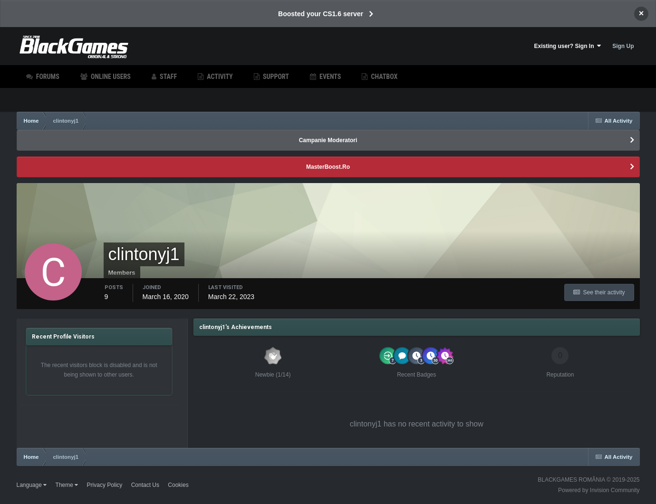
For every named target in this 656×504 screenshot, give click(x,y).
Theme (67, 485)
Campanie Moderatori (328, 140)
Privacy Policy (105, 485)
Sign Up (623, 46)
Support (275, 76)
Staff (167, 76)
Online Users (110, 76)
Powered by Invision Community (598, 490)
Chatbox (383, 76)
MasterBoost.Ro (328, 167)
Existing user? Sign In (567, 45)
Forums (47, 76)
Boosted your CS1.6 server (320, 14)
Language (32, 485)
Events (329, 76)
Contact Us (145, 485)
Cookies (178, 485)
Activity (219, 76)
